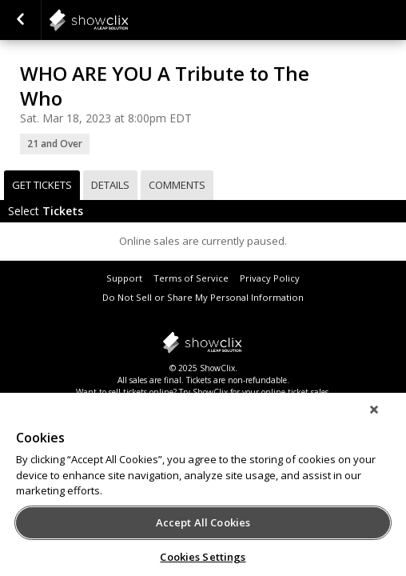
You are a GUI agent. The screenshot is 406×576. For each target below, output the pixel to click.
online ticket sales (294, 392)
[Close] (385, 420)
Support (124, 278)
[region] (203, 489)
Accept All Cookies (203, 522)
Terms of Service (191, 278)
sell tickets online (141, 392)
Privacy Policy (270, 278)
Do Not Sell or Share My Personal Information (203, 297)
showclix (128, 20)
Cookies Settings (202, 557)
